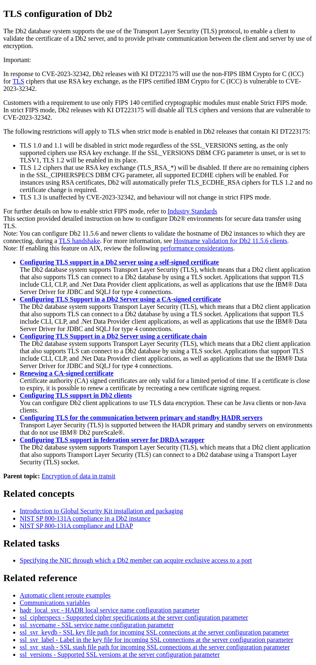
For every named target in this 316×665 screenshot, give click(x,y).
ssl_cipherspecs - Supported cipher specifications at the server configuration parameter (134, 617)
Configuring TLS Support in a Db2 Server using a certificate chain (113, 336)
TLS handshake (79, 240)
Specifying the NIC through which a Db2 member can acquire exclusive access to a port (136, 560)
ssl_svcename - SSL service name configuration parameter (97, 624)
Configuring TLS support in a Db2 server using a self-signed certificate (119, 262)
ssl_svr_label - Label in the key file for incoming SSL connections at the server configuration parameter (156, 639)
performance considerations (196, 248)
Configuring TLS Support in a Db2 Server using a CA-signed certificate (120, 299)
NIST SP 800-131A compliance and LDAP (76, 525)
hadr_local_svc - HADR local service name (110, 610)
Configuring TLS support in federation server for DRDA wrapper (112, 439)
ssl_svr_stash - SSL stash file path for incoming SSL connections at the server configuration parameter (155, 647)
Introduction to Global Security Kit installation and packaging (101, 510)
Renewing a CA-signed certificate (67, 373)
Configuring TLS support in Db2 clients (76, 395)
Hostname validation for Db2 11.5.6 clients (230, 240)
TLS (18, 81)
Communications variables (55, 602)
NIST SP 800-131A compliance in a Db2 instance (85, 518)
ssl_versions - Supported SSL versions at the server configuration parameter (120, 654)
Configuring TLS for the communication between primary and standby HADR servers (141, 417)
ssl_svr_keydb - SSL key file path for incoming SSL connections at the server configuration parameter (154, 632)
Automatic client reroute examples (65, 595)
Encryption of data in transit (79, 476)
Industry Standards (192, 211)
